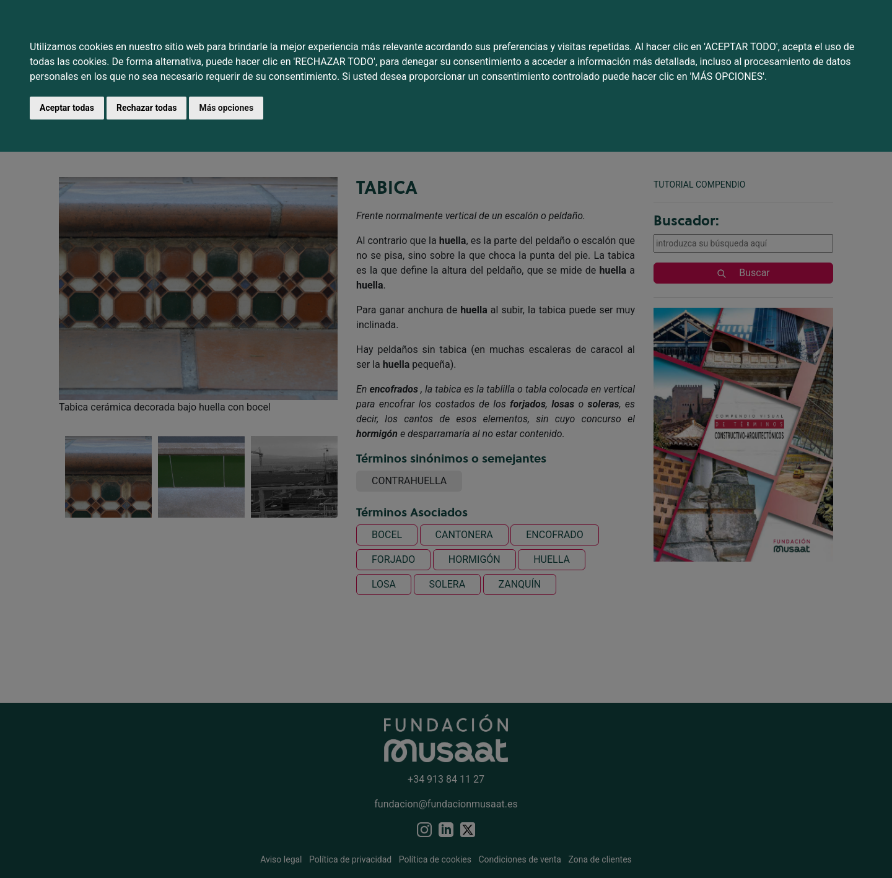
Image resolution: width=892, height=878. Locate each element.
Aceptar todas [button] (67, 108)
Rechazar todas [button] (146, 108)
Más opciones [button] (226, 108)
